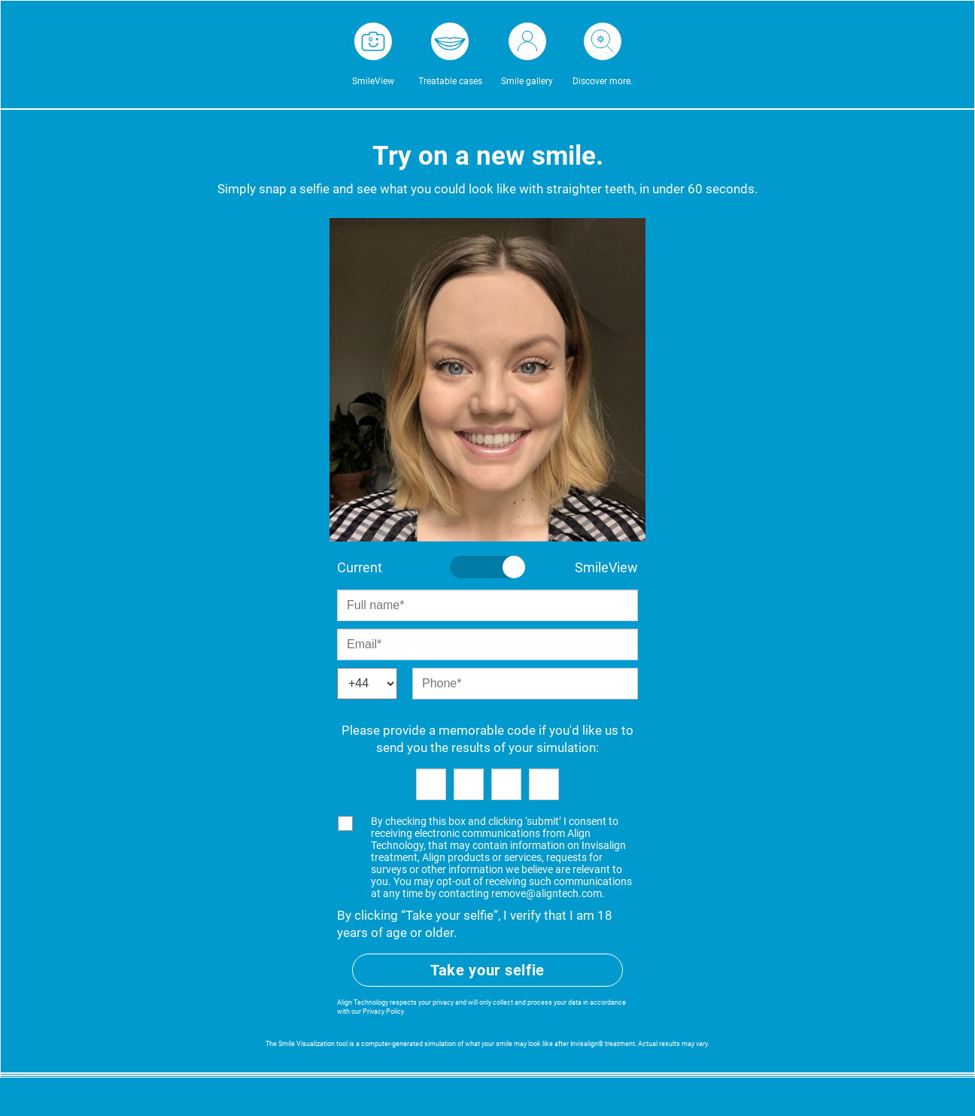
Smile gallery (527, 81)
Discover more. (603, 81)
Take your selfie (487, 970)
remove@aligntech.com (546, 893)
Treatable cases (450, 81)
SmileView (373, 81)
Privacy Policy (383, 1011)
